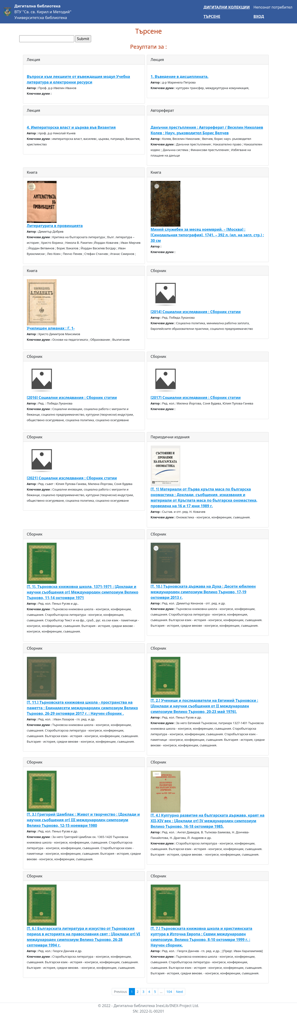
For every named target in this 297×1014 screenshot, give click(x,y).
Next (179, 991)
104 (169, 991)
